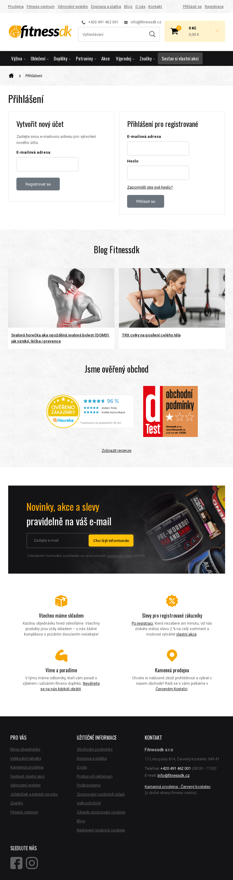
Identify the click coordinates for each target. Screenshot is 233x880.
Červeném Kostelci (171, 689)
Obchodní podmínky (95, 749)
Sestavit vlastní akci (27, 776)
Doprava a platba (106, 6)
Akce (105, 58)
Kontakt (155, 6)
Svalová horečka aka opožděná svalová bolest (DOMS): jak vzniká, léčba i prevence (60, 338)
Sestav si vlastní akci (180, 58)
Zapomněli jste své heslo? (150, 187)
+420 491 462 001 (100, 22)
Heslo (132, 161)
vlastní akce (186, 634)
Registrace (214, 6)
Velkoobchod (89, 803)
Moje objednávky (25, 749)
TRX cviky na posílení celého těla (151, 335)
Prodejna (16, 6)
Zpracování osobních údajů (101, 794)
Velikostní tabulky (25, 758)
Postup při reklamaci (95, 776)
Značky (147, 58)
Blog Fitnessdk (116, 249)
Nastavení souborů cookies (101, 830)
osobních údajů (119, 556)
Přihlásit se (192, 6)
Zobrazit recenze (116, 450)
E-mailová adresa (33, 152)
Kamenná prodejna (26, 767)
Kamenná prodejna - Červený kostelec (178, 786)
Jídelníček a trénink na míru (34, 794)
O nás (140, 6)
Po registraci (142, 623)
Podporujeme (88, 785)
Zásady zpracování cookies (101, 812)
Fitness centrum (41, 6)
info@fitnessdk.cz (142, 22)
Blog (128, 6)
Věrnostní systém (73, 6)
